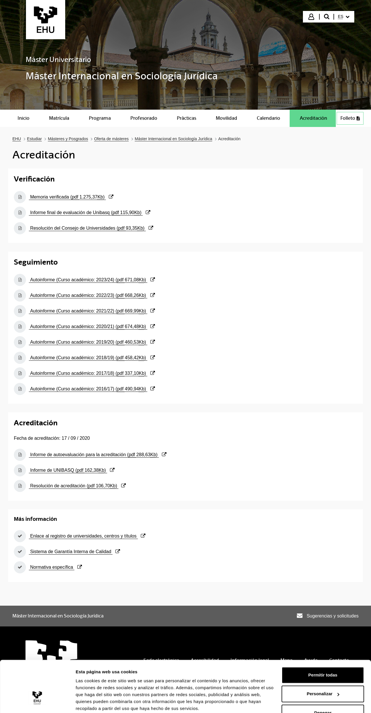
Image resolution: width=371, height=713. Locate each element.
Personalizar (323, 671)
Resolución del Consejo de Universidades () (91, 228)
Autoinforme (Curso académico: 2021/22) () (92, 310)
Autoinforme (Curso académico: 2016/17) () (92, 388)
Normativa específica (55, 567)
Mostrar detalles (92, 701)
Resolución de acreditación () (77, 485)
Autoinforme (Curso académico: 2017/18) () (92, 373)
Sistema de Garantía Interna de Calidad (74, 551)
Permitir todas (323, 652)
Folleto (350, 118)
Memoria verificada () (71, 196)
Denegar (322, 690)
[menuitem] (343, 17)
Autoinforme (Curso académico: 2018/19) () (92, 357)
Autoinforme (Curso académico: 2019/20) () (92, 342)
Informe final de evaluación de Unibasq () (89, 212)
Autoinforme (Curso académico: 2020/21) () (92, 326)
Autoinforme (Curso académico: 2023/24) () (92, 279)
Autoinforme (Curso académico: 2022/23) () (92, 295)
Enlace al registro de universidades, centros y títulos (87, 536)
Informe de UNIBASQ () (72, 470)
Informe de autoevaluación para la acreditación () (97, 454)
